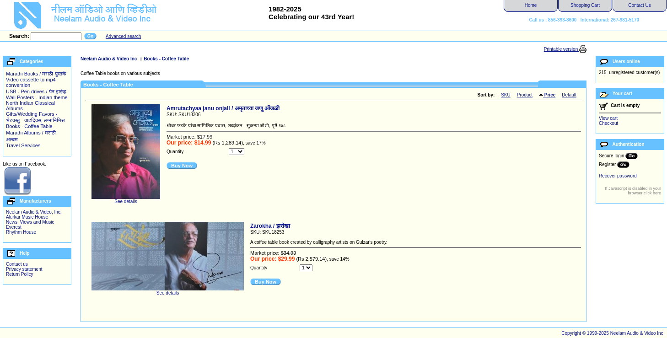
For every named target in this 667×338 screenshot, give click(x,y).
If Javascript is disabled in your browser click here (633, 190)
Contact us (17, 264)
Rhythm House (21, 232)
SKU (506, 94)
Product (525, 94)
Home (531, 5)
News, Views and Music (30, 222)
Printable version (561, 49)
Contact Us (639, 5)
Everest (14, 227)
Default (569, 94)
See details (125, 199)
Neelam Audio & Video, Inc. (34, 212)
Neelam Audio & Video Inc (109, 58)
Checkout (608, 123)
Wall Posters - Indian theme (37, 97)
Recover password (618, 175)
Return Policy (19, 274)
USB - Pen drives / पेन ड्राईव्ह (36, 91)
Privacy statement (24, 269)
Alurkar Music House (27, 217)
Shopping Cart (585, 5)
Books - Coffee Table (29, 126)
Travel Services (23, 145)
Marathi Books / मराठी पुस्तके (36, 73)
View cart (608, 118)
